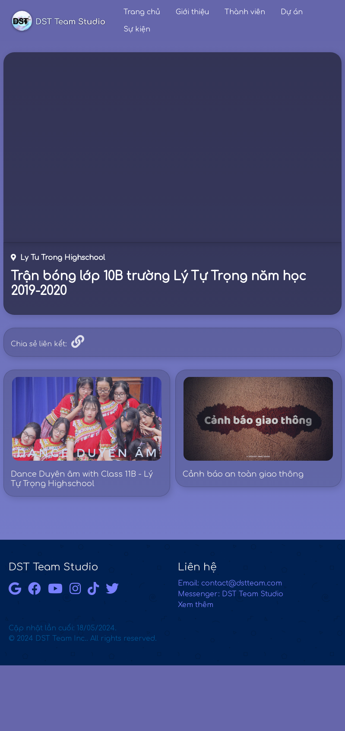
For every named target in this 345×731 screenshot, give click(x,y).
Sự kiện (136, 29)
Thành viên (245, 12)
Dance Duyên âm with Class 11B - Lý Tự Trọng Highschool (82, 479)
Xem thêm (195, 605)
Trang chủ (141, 12)
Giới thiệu (192, 12)
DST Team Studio (53, 567)
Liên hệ (197, 567)
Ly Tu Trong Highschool (58, 258)
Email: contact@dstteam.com (230, 583)
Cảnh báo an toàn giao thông (243, 474)
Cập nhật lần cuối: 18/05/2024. (83, 633)
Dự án (292, 12)
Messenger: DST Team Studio (230, 594)
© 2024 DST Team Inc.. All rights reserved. (83, 638)
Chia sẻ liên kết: (39, 344)
